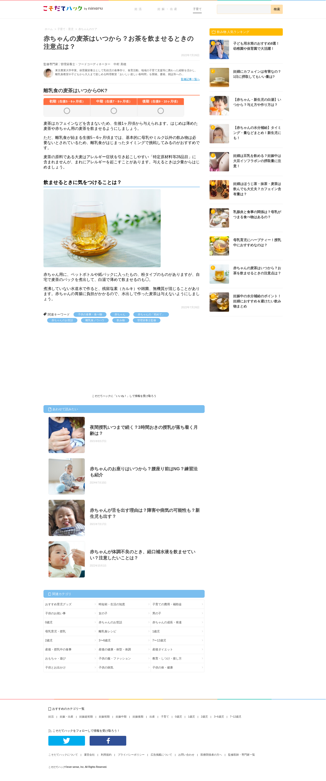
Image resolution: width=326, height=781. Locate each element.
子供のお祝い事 (55, 613)
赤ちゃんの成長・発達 (167, 622)
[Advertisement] (80, 359)
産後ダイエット (162, 649)
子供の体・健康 (162, 667)
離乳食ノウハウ (94, 320)
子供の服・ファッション (115, 658)
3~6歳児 (219, 716)
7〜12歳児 (159, 640)
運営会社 (89, 754)
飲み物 (121, 320)
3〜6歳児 (105, 640)
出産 (152, 716)
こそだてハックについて (63, 754)
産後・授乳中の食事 (58, 649)
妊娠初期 (104, 716)
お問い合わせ (186, 754)
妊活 (139, 9)
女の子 (103, 613)
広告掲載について (161, 754)
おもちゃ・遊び (55, 658)
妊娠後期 (138, 716)
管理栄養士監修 (146, 320)
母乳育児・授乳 (55, 631)
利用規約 (106, 754)
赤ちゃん (120, 314)
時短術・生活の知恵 (112, 604)
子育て (197, 9)
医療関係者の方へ (211, 754)
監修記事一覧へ (190, 79)
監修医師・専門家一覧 (241, 754)
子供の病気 (106, 667)
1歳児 (156, 631)
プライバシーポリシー (131, 754)
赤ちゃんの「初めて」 (151, 314)
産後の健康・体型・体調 (115, 649)
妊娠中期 (121, 716)
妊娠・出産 (168, 9)
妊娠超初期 (86, 716)
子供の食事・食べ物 (90, 314)
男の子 (156, 613)
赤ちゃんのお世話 (62, 320)
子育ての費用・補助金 (167, 604)
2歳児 (49, 640)
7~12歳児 (236, 716)
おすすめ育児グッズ (58, 604)
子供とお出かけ (55, 667)
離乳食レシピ (107, 631)
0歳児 (49, 622)
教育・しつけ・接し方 (167, 658)
